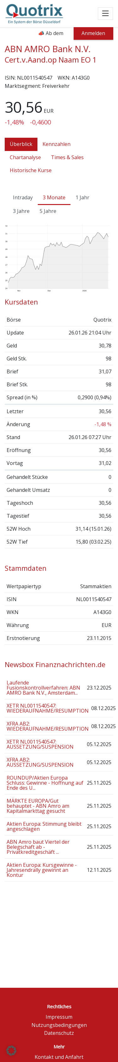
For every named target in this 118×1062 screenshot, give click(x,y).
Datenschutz (59, 1032)
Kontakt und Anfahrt (59, 1056)
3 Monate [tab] (54, 197)
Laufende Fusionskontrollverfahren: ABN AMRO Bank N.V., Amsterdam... (43, 687)
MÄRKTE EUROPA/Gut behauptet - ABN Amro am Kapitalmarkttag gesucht (38, 805)
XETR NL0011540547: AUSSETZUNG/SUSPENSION (40, 744)
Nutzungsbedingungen (59, 1025)
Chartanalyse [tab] (25, 157)
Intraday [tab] (23, 197)
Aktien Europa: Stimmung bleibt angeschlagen (44, 826)
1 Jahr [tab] (82, 197)
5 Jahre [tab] (48, 211)
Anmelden (93, 33)
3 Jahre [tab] (21, 211)
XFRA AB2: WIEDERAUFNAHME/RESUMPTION (48, 726)
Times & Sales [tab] (67, 157)
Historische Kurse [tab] (31, 170)
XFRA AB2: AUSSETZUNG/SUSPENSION (40, 762)
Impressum (59, 1016)
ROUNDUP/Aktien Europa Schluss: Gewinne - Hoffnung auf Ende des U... (45, 782)
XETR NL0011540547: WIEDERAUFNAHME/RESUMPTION (48, 708)
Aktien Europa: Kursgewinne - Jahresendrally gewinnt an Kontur (42, 870)
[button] (11, 1050)
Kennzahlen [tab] (56, 144)
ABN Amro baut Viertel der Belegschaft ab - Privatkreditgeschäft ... (38, 846)
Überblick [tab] (21, 144)
